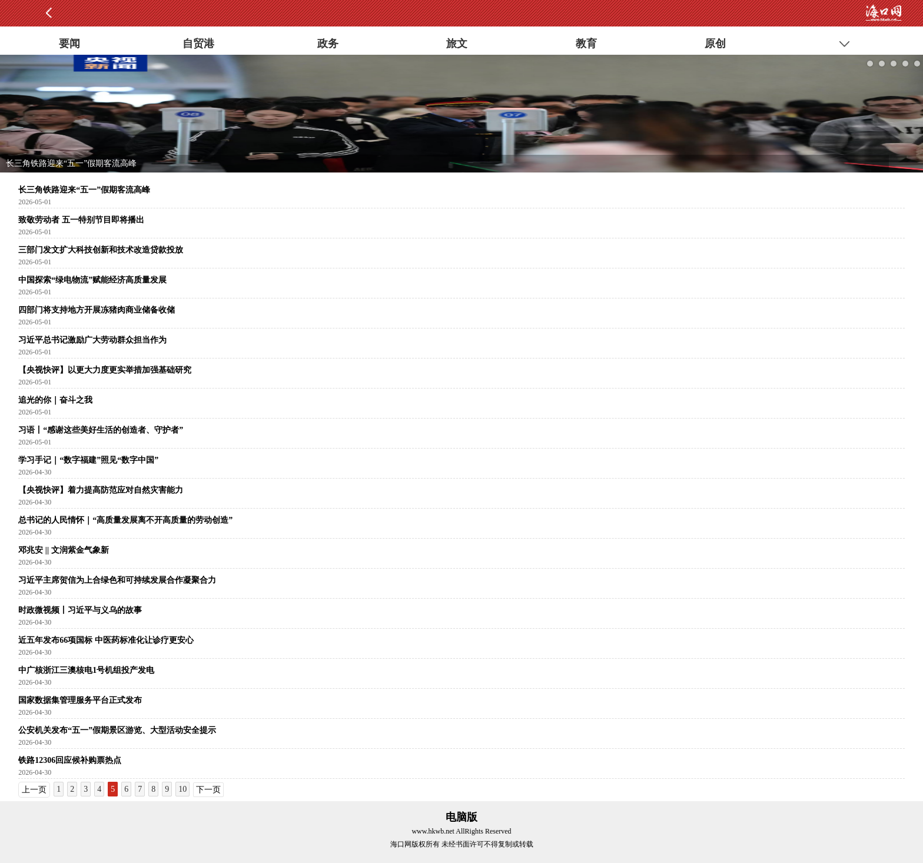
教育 (586, 43)
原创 (715, 43)
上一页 (34, 789)
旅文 (456, 43)
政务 (327, 43)
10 (182, 789)
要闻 (69, 43)
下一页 (208, 789)
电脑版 (461, 817)
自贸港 (198, 43)
